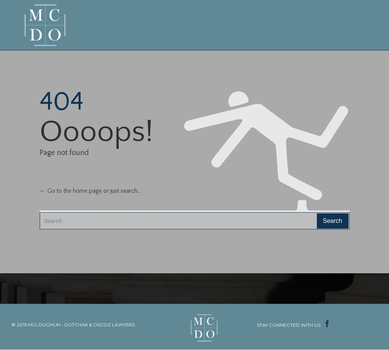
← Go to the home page (71, 190)
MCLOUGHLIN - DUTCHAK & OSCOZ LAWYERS (81, 324)
